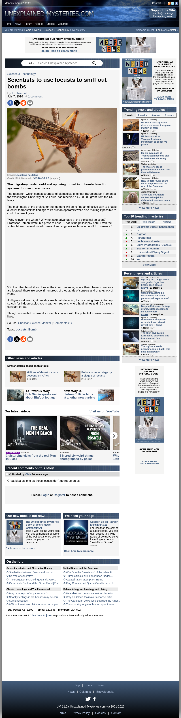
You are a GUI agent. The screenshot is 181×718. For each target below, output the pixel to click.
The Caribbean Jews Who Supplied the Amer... (93, 600)
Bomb (32, 329)
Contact (156, 3)
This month (149, 222)
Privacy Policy (81, 713)
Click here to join (40, 615)
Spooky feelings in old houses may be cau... (34, 597)
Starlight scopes (18, 600)
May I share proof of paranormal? (28, 593)
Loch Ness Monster (149, 241)
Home (8, 23)
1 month (169, 115)
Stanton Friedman (148, 248)
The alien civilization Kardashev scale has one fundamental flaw (155, 336)
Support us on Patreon (104, 521)
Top (77, 685)
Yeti (139, 259)
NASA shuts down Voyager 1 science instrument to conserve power (154, 140)
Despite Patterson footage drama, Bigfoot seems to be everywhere (155, 309)
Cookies (100, 713)
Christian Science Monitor (34, 323)
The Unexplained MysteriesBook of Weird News (42, 523)
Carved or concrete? (21, 576)
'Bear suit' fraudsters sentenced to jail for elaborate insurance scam (155, 197)
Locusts (21, 329)
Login (159, 30)
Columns (63, 23)
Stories (50, 23)
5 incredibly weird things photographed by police (77, 457)
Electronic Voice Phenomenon (155, 226)
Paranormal (144, 237)
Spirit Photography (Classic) (154, 244)
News (18, 23)
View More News (149, 207)
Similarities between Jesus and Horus (31, 572)
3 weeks (156, 115)
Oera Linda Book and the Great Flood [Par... (34, 583)
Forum (28, 23)
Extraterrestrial (146, 255)
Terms (62, 713)
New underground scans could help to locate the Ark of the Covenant (155, 183)
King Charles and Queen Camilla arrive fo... (91, 583)
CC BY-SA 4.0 (41, 178)
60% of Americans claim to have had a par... (34, 604)
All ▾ (31, 63)
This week (131, 222)
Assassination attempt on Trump (84, 579)
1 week (129, 115)
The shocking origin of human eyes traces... (91, 604)
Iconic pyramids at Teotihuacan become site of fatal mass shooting (155, 156)
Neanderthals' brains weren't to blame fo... (90, 593)
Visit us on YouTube (105, 411)
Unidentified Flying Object (153, 252)
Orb (139, 230)
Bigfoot (141, 234)
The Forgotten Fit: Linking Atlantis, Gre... (32, 579)
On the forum (16, 561)
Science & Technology (56, 30)
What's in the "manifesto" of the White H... (90, 572)
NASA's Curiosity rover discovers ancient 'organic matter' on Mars (156, 125)
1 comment (33, 96)
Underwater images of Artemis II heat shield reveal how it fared (153, 322)
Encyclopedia (105, 691)
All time (167, 222)
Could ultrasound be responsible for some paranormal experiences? (155, 295)
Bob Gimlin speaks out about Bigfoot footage (41, 396)
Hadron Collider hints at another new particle (79, 396)
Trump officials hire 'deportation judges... (89, 576)
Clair (28, 474)
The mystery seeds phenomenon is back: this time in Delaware (155, 170)
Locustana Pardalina (26, 175)
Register (171, 30)
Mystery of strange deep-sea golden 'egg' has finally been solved (155, 282)
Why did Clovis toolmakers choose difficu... (91, 597)
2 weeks (142, 115)
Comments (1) (62, 323)
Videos (39, 23)
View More (149, 264)
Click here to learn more (20, 548)
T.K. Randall (19, 93)
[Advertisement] (62, 257)
